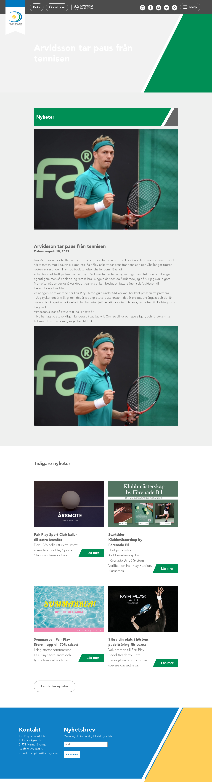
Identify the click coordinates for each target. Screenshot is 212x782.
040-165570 (36, 749)
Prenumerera (72, 754)
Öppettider (57, 7)
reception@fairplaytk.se (43, 753)
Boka (36, 7)
